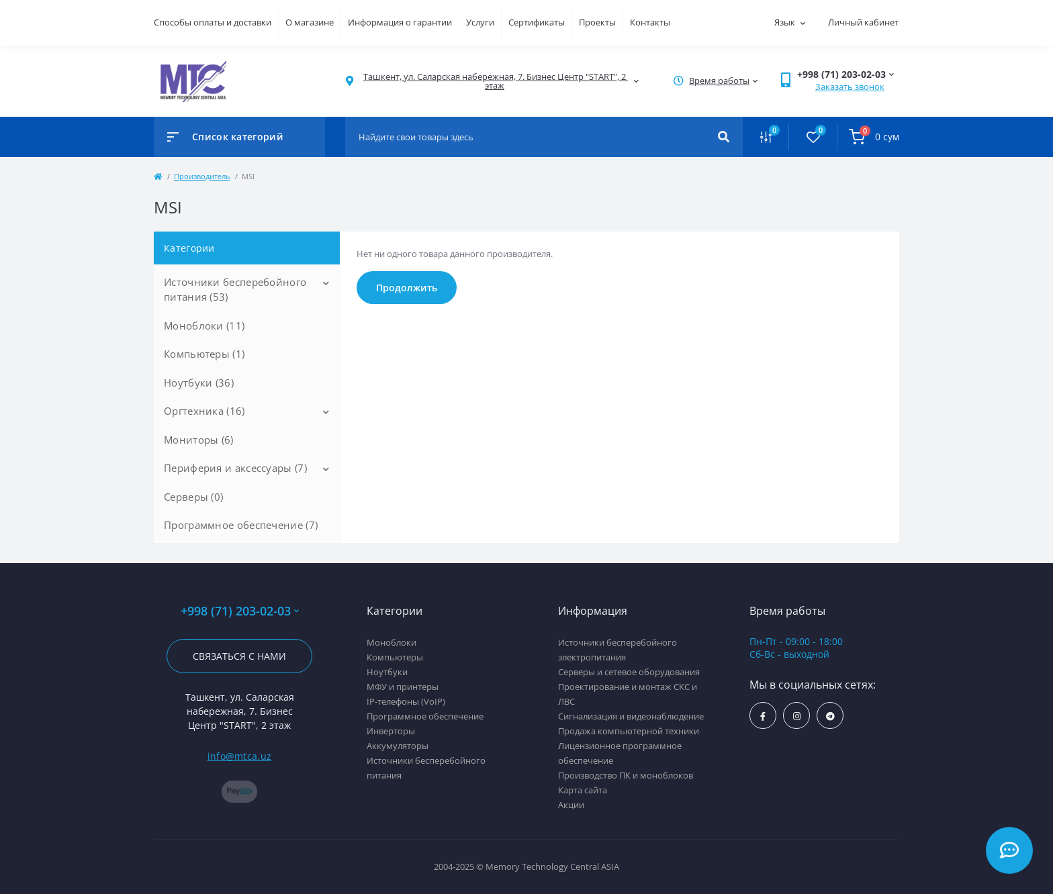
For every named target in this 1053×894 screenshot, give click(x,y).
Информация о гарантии (400, 22)
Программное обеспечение (425, 716)
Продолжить (406, 287)
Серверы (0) (193, 496)
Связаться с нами (239, 656)
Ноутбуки (387, 672)
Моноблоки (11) (204, 325)
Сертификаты (536, 22)
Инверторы (391, 731)
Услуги (480, 22)
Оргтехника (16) (204, 410)
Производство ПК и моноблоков (625, 775)
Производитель (202, 176)
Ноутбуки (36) (199, 382)
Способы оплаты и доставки (212, 22)
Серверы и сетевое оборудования (629, 672)
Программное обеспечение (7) (241, 525)
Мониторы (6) (199, 439)
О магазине (309, 22)
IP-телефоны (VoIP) (406, 701)
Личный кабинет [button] (863, 22)
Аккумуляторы (397, 746)
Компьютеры (395, 657)
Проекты (597, 22)
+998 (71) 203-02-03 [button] (240, 611)
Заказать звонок (849, 87)
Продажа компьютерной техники (628, 731)
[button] (494, 81)
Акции (571, 805)
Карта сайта (582, 790)
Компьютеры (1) (204, 353)
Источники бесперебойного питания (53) (235, 289)
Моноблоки (391, 642)
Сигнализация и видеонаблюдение (631, 716)
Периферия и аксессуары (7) (235, 468)
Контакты (650, 22)
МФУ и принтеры (403, 687)
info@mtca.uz (240, 756)
